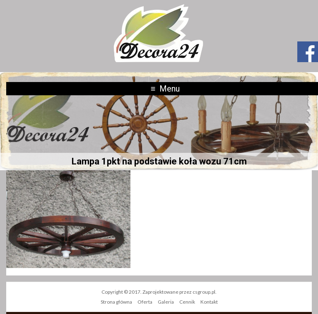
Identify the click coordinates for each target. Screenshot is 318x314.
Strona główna (116, 302)
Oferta (144, 302)
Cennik (187, 302)
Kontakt (209, 302)
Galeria (166, 302)
